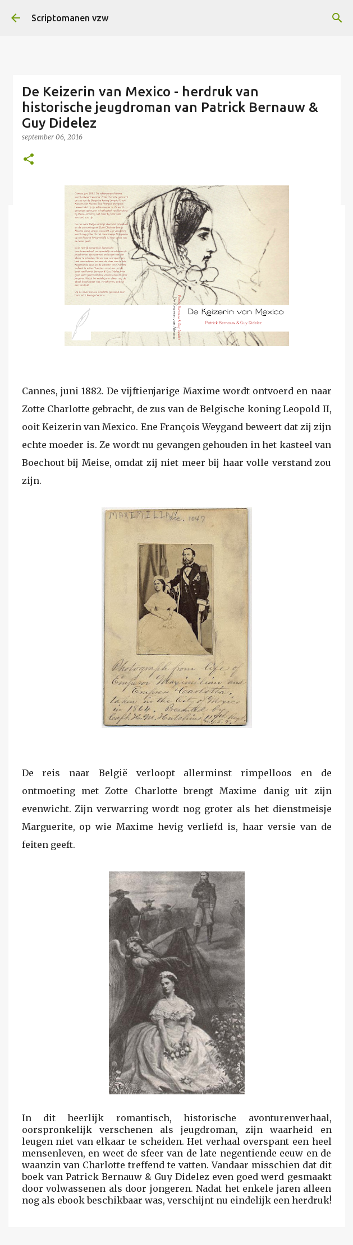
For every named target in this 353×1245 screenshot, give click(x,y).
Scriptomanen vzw (69, 18)
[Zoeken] (337, 17)
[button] (28, 159)
